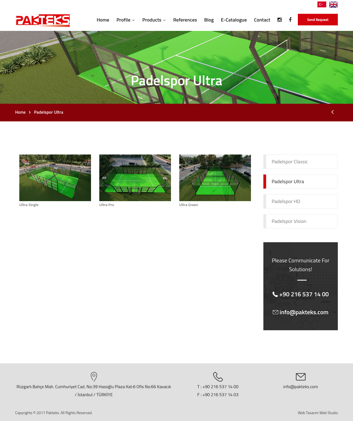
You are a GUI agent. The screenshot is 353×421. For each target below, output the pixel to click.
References (185, 19)
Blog (209, 19)
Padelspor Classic (290, 161)
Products (151, 19)
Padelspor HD (286, 201)
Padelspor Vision (289, 221)
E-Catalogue (234, 19)
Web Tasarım (308, 412)
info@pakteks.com (300, 386)
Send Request (317, 19)
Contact (262, 19)
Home (103, 19)
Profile (123, 19)
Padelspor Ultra (288, 181)
